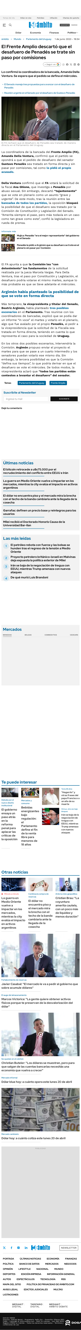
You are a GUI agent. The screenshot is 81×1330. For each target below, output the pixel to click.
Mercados (51, 1263)
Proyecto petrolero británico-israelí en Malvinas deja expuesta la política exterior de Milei (43, 558)
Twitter (4, 1248)
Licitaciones (10, 1294)
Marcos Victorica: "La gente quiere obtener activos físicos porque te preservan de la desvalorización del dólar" (37, 1002)
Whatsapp (41, 1247)
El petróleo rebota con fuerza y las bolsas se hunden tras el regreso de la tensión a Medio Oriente (40, 548)
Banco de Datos (29, 1263)
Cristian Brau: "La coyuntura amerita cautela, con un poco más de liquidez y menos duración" (67, 907)
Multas (58, 1289)
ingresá (74, 25)
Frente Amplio (58, 382)
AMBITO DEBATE (58, 1305)
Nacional (42, 1268)
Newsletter (69, 1247)
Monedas (7, 635)
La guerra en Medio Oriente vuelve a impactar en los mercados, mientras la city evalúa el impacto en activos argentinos (40, 484)
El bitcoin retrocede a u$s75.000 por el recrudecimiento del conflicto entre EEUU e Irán (35, 471)
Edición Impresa (31, 1274)
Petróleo (40, 18)
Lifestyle (24, 1268)
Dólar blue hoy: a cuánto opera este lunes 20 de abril (36, 1082)
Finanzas (54, 32)
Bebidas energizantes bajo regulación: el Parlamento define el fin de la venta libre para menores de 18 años (30, 826)
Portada (8, 1258)
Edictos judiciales (36, 1289)
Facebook (11, 1247)
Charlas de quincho (71, 18)
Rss (63, 1279)
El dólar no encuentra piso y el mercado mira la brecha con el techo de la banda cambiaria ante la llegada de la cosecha (40, 499)
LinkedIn (26, 1247)
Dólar (18, 32)
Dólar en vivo (25, 18)
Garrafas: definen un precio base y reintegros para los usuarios (39, 512)
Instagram (18, 1247)
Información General (61, 1274)
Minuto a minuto (11, 894)
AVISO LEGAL (10, 1289)
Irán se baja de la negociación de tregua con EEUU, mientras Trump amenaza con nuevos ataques (40, 569)
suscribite (65, 25)
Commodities (51, 635)
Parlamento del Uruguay (38, 39)
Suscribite (64, 399)
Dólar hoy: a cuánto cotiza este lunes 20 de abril (33, 1138)
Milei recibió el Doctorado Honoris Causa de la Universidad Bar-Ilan (34, 523)
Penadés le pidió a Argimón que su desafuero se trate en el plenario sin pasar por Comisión (48, 246)
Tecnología (47, 1279)
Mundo (17, 39)
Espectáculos (26, 1279)
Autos (7, 1279)
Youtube (33, 1248)
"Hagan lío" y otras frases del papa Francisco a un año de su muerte (70, 798)
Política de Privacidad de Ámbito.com (50, 1284)
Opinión (8, 1268)
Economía (35, 32)
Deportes (9, 1274)
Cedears (74, 635)
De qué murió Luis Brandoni (29, 577)
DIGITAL (18, 1305)
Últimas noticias (30, 1258)
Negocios (70, 1263)
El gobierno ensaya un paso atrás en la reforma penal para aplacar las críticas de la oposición (9, 824)
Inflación (53, 18)
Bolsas (28, 635)
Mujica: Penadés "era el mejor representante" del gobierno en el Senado (48, 237)
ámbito (5, 39)
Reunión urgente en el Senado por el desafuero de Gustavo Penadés (39, 92)
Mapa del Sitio (12, 1284)
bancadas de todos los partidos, (24, 203)
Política (72, 32)
